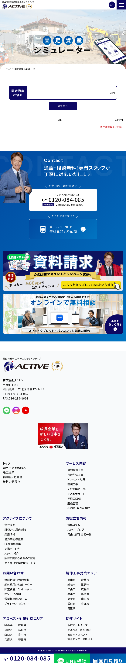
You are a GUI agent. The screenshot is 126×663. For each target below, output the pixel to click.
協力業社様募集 (13, 539)
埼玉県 (71, 608)
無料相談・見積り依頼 (16, 580)
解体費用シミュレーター (18, 584)
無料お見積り (11, 482)
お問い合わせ (13, 572)
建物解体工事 (75, 470)
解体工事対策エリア (81, 572)
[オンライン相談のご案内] (63, 314)
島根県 (71, 599)
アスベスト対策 (76, 479)
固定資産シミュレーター (18, 589)
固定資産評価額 (17, 92)
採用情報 (9, 534)
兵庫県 (85, 604)
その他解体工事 (76, 489)
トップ (6, 463)
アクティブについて (17, 518)
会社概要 (9, 525)
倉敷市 (85, 580)
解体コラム (73, 525)
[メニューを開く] (121, 4)
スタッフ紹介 (11, 553)
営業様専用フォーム (15, 599)
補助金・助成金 (12, 477)
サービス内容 (76, 463)
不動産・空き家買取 (78, 508)
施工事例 (9, 472)
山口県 (85, 599)
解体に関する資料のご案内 (19, 558)
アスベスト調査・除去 (79, 630)
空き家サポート (76, 494)
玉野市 (85, 584)
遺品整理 (72, 503)
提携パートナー (13, 549)
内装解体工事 (75, 475)
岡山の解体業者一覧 (79, 534)
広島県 (85, 589)
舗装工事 (72, 484)
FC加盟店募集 (12, 544)
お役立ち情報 (76, 518)
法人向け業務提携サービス (20, 563)
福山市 (71, 594)
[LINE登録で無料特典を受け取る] (63, 271)
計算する (63, 106)
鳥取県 (85, 594)
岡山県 (71, 580)
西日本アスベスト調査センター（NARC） (80, 637)
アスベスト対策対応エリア (23, 618)
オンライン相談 (12, 594)
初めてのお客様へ (14, 468)
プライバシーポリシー (16, 604)
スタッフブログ (75, 529)
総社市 (71, 584)
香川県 (71, 604)
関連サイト (74, 618)
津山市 (71, 589)
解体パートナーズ (77, 625)
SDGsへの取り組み (15, 529)
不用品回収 (74, 498)
